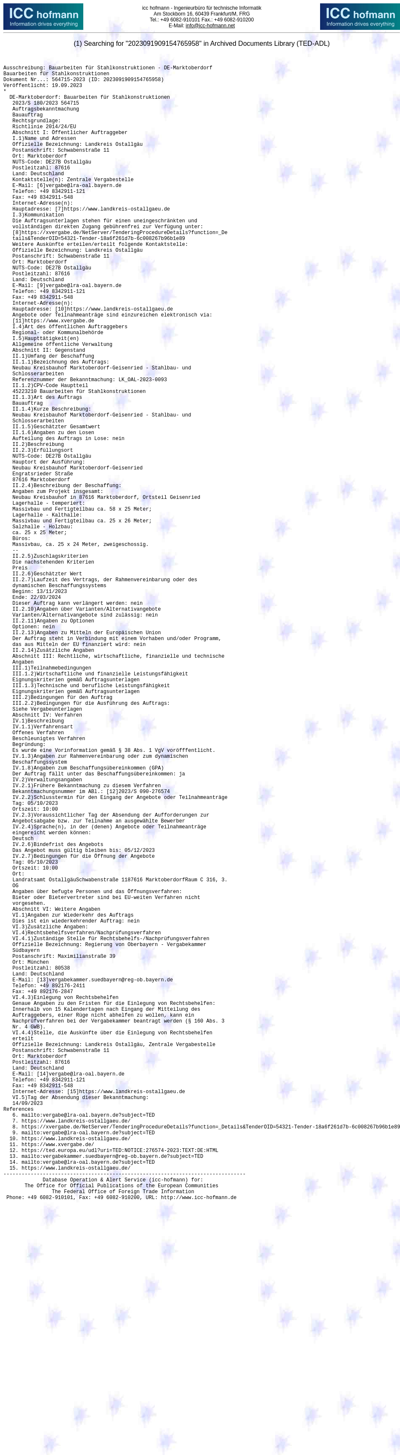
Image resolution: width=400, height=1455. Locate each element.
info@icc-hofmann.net (210, 26)
